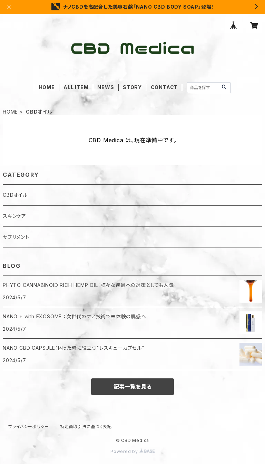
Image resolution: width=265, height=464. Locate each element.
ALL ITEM (75, 87)
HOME (47, 87)
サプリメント (16, 237)
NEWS (105, 87)
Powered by (132, 451)
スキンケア (14, 216)
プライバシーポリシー (28, 426)
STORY (132, 87)
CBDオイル (15, 195)
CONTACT (164, 87)
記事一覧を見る (132, 386)
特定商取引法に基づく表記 (86, 426)
